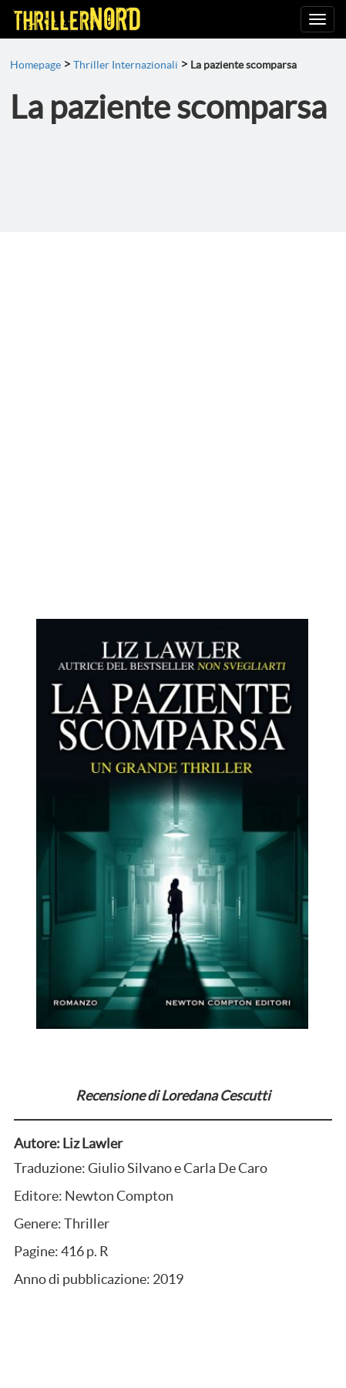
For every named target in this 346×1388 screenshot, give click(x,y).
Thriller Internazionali (125, 65)
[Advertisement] (173, 413)
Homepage (35, 65)
